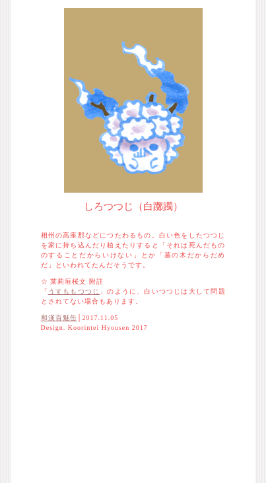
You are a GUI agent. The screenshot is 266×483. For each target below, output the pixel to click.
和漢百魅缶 (59, 317)
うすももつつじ (74, 291)
